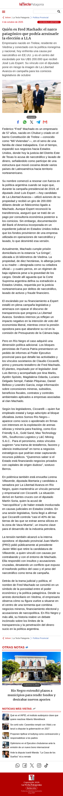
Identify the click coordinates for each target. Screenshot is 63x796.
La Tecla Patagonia (21, 17)
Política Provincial (40, 17)
